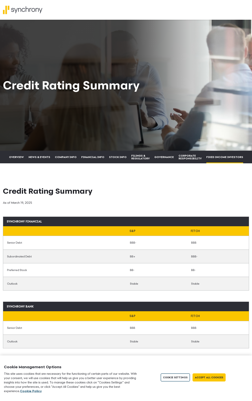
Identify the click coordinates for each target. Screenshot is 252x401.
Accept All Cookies (209, 377)
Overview (16, 157)
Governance (164, 157)
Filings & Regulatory (140, 157)
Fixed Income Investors (224, 157)
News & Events (39, 157)
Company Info (66, 157)
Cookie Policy (31, 391)
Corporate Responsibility (190, 157)
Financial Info (92, 157)
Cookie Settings (175, 377)
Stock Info (118, 157)
